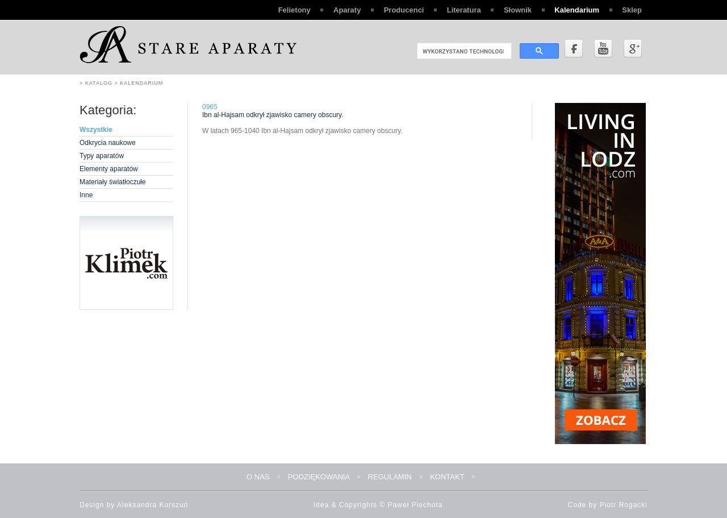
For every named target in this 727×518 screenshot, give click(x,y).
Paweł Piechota (415, 505)
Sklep (632, 10)
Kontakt (447, 477)
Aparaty (347, 10)
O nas (257, 477)
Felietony (294, 10)
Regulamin (390, 477)
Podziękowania (319, 477)
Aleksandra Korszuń (152, 505)
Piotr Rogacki (623, 505)
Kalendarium (576, 10)
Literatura (464, 10)
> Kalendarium (137, 83)
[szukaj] (463, 51)
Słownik (518, 10)
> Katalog (96, 83)
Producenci (404, 10)
